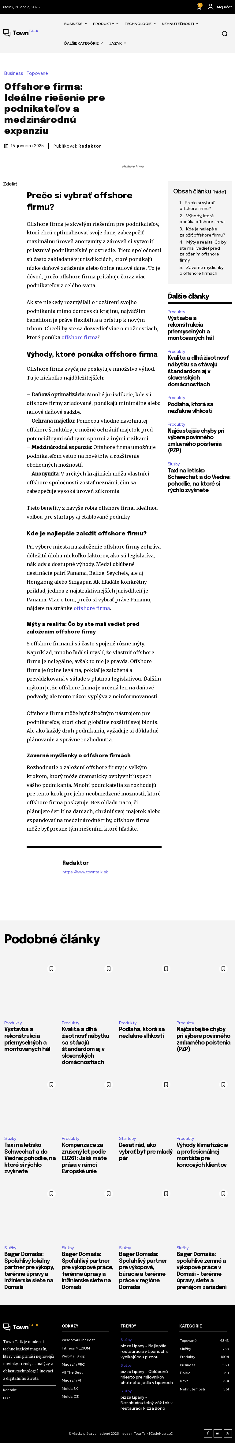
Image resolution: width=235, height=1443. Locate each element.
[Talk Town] (20, 33)
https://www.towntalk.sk (85, 872)
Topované (38, 73)
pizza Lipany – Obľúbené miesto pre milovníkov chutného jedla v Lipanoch (147, 1377)
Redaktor (89, 146)
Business (15, 73)
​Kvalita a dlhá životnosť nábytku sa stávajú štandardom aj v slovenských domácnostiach (198, 371)
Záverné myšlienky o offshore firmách (201, 270)
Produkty (176, 311)
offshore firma (79, 337)
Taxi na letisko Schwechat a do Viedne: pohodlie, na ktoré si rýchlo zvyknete (30, 1158)
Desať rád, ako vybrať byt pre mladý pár (145, 1152)
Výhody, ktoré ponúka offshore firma (202, 219)
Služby (174, 464)
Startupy (127, 1138)
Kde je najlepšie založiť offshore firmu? (202, 232)
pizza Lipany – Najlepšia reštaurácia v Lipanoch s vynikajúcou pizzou (145, 1351)
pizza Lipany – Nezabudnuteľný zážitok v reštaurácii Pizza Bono (147, 1403)
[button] (224, 33)
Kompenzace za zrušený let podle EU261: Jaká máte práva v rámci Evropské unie (84, 1158)
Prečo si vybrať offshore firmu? (197, 205)
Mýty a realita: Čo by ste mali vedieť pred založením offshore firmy (203, 251)
